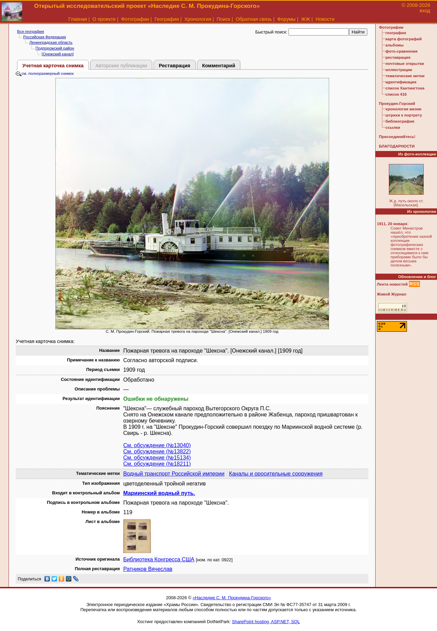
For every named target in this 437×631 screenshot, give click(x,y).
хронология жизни (403, 109)
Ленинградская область (50, 42)
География (166, 19)
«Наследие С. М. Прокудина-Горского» (232, 597)
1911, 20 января (392, 224)
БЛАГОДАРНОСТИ (396, 146)
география (395, 33)
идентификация (401, 82)
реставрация (397, 57)
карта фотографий (403, 39)
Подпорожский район (55, 48)
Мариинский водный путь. (159, 493)
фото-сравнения (401, 51)
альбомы (394, 45)
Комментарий (218, 65)
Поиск (223, 19)
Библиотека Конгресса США (158, 559)
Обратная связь (254, 19)
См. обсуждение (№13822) (157, 451)
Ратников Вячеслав (147, 569)
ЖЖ (305, 19)
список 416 (396, 94)
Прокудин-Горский (397, 103)
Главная (77, 19)
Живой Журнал (391, 294)
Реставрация (174, 65)
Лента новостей (392, 284)
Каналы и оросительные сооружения (276, 474)
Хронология (197, 19)
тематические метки (404, 76)
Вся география (30, 31)
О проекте (104, 19)
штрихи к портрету (403, 115)
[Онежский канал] (58, 54)
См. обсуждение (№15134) (157, 458)
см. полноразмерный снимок (45, 73)
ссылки (392, 127)
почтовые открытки (404, 63)
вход (425, 10)
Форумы (286, 19)
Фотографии (135, 19)
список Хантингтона (404, 88)
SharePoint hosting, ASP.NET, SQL (266, 621)
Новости (325, 19)
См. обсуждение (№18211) (157, 464)
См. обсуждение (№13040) (157, 445)
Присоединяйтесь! (397, 137)
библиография (399, 121)
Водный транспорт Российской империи (174, 474)
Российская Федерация (44, 37)
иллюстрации (398, 70)
